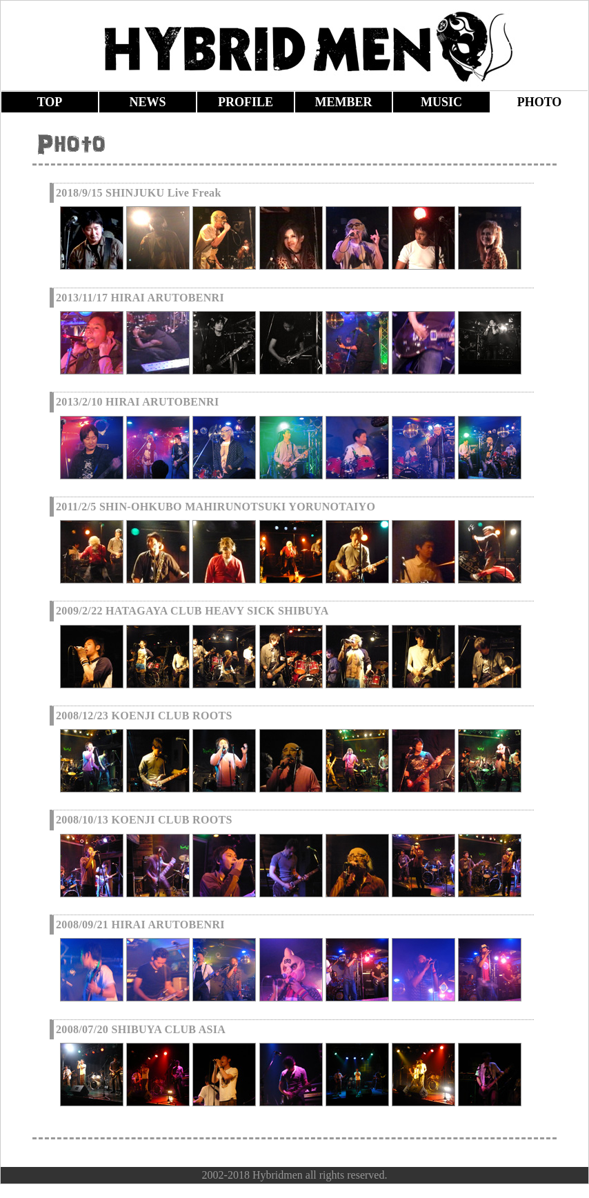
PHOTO (539, 102)
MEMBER (343, 102)
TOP (50, 102)
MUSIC (441, 102)
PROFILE (245, 102)
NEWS (147, 102)
